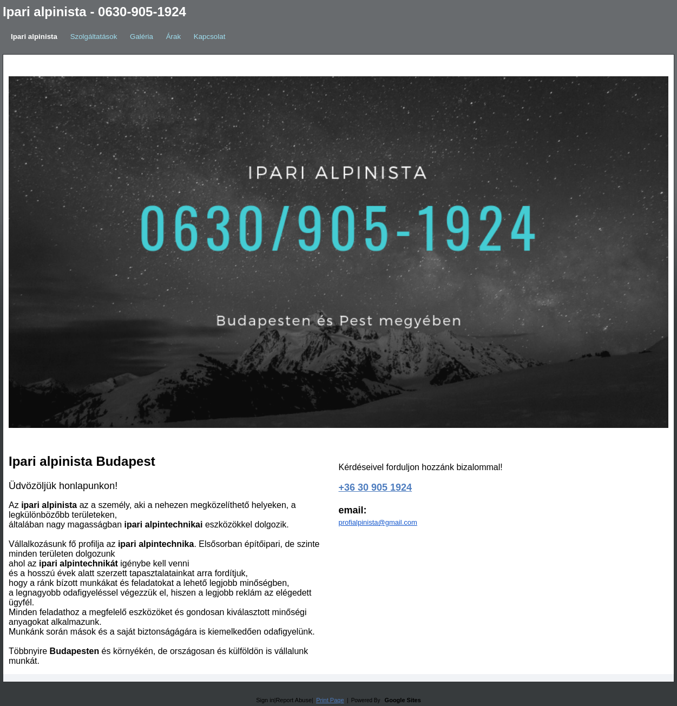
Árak (173, 36)
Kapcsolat (210, 36)
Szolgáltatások (93, 36)
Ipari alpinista (34, 36)
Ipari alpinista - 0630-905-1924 (94, 11)
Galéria (141, 36)
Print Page (330, 700)
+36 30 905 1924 (375, 487)
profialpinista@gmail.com (378, 522)
